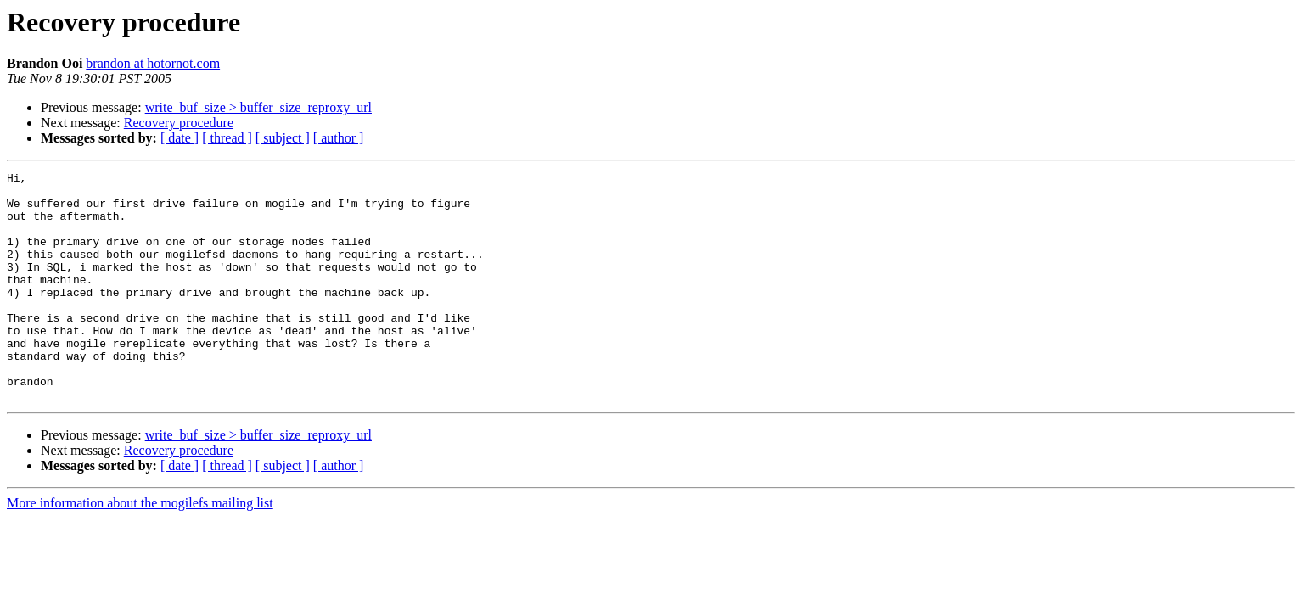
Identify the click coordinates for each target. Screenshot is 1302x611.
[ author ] (338, 138)
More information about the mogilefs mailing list (140, 548)
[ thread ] (227, 138)
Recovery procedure (178, 122)
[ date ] (179, 138)
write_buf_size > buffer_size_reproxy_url (258, 107)
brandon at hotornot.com (153, 63)
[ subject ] (282, 138)
